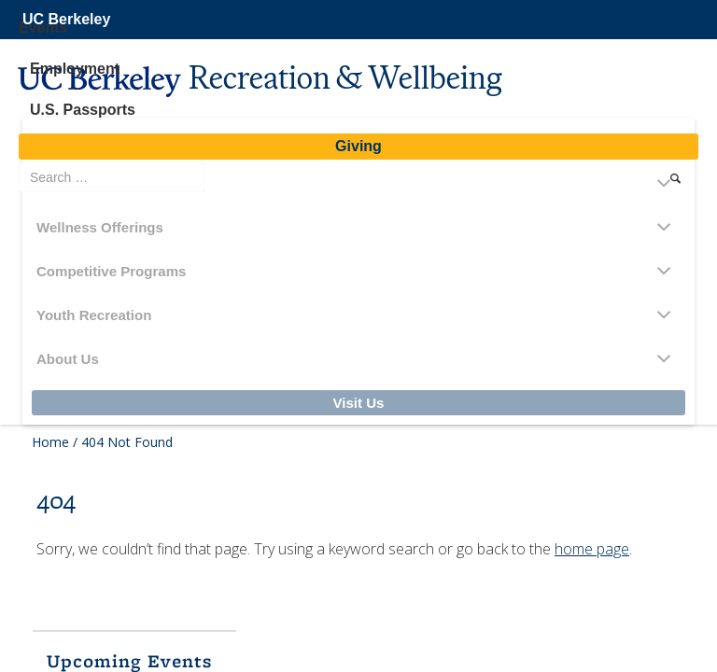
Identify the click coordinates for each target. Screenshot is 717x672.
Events (43, 27)
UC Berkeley (66, 19)
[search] (675, 178)
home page (592, 549)
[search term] (111, 177)
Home (50, 442)
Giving (358, 146)
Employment (75, 69)
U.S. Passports (82, 110)
